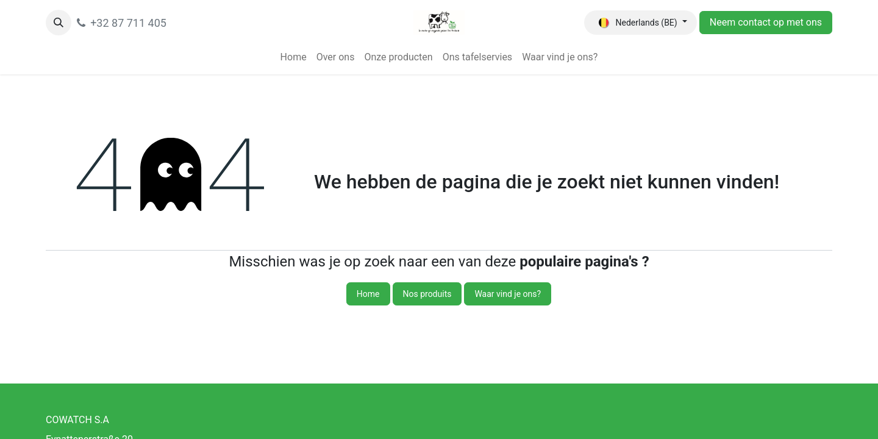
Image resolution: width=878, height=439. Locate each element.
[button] (58, 22)
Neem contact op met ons (766, 22)
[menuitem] (294, 57)
